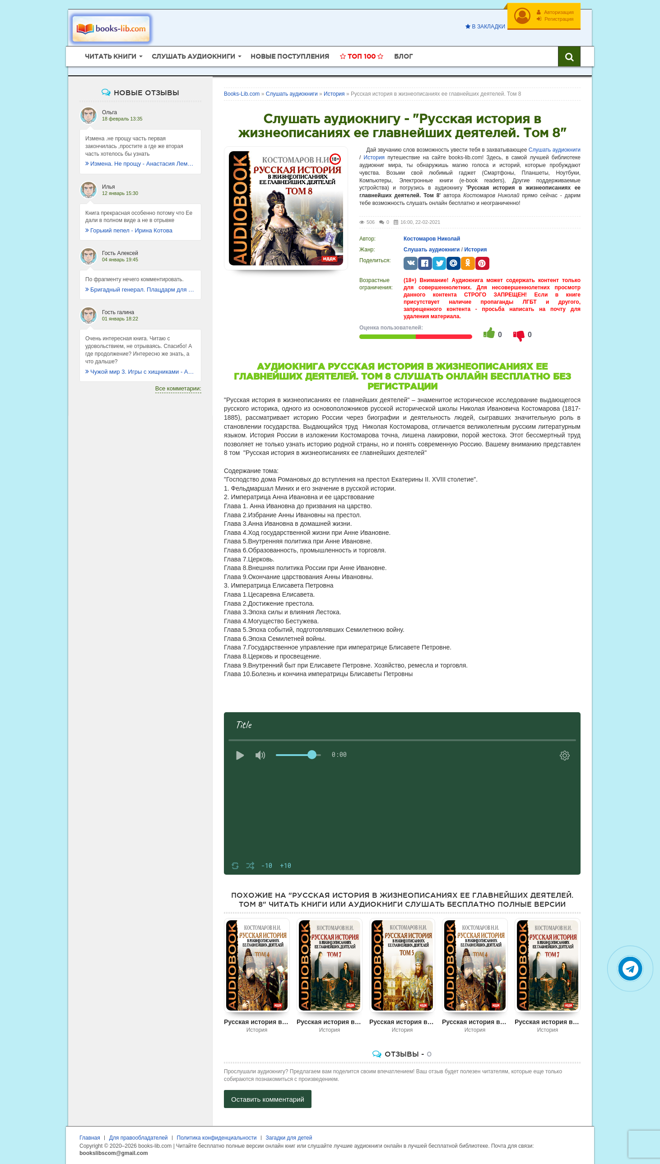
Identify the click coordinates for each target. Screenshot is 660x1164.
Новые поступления (290, 56)
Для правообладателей (138, 1138)
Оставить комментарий (267, 1099)
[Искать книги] (569, 56)
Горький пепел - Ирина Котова (128, 230)
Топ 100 (361, 56)
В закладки (485, 26)
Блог (403, 56)
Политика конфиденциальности (217, 1138)
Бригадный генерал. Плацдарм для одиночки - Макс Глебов (140, 289)
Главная (89, 1138)
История (374, 157)
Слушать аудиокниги (555, 150)
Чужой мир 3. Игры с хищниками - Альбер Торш (140, 371)
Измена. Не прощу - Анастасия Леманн (140, 163)
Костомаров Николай (432, 239)
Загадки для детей (289, 1138)
